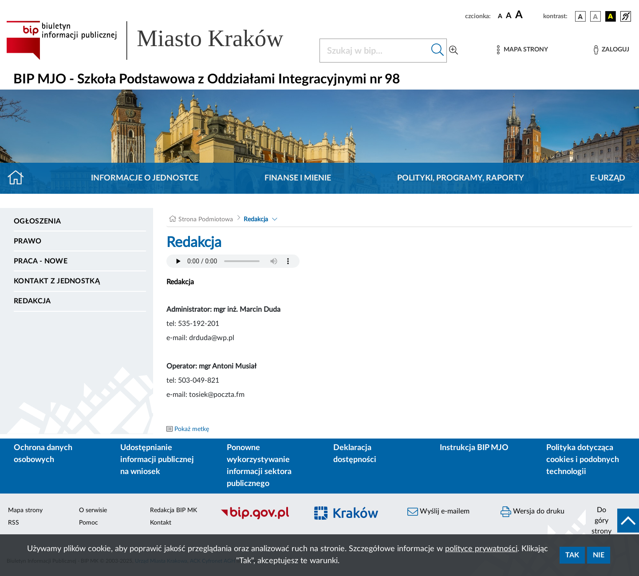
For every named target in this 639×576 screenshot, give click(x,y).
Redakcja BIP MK (173, 510)
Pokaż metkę (191, 429)
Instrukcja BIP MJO (474, 448)
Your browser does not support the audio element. (233, 261)
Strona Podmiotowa (205, 219)
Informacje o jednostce (144, 178)
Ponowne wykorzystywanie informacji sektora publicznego (259, 466)
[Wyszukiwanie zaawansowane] (453, 50)
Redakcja (32, 301)
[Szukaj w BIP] (374, 51)
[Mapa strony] (522, 50)
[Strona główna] (19, 178)
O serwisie (93, 510)
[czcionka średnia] (509, 16)
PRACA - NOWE (40, 261)
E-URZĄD (607, 178)
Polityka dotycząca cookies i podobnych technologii (582, 460)
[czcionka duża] (527, 15)
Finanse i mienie (297, 178)
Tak (572, 555)
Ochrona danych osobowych (43, 454)
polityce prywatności (481, 549)
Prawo (28, 241)
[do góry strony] (612, 521)
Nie (598, 555)
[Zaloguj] (611, 50)
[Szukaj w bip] (438, 51)
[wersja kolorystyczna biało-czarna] (595, 16)
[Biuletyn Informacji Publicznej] (260, 518)
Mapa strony (25, 510)
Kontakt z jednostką (57, 281)
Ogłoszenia (37, 221)
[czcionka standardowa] (500, 16)
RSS (13, 523)
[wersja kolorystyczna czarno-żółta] (610, 16)
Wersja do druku (532, 511)
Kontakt (160, 523)
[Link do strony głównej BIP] (157, 40)
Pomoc (88, 523)
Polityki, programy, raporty (460, 178)
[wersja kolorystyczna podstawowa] (580, 16)
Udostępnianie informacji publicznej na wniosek (157, 460)
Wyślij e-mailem (438, 511)
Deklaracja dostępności (354, 454)
